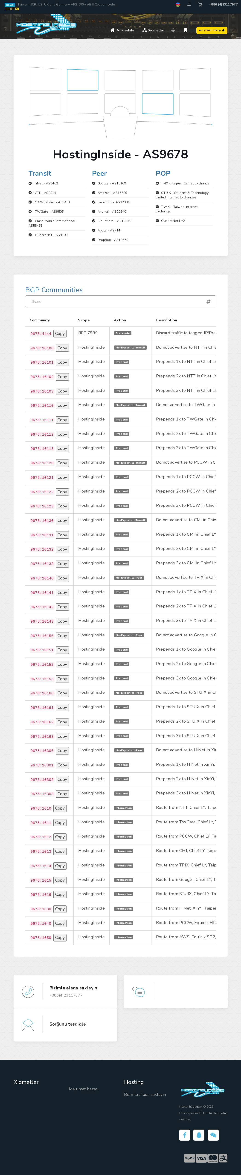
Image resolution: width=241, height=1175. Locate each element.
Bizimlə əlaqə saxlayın (145, 1094)
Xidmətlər (153, 30)
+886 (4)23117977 (223, 4)
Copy (60, 333)
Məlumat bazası (84, 1089)
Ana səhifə (122, 30)
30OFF (12, 9)
